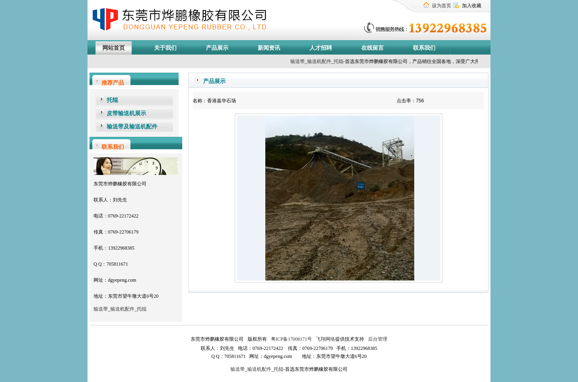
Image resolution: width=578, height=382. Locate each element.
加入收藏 (471, 5)
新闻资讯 (269, 48)
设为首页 (441, 5)
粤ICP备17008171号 (291, 339)
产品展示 (217, 48)
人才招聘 (320, 48)
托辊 (347, 61)
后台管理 (377, 339)
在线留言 (372, 48)
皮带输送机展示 (126, 113)
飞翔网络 (325, 339)
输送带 (306, 61)
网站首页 (113, 48)
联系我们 (424, 48)
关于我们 (165, 48)
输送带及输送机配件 (132, 127)
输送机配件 (122, 309)
